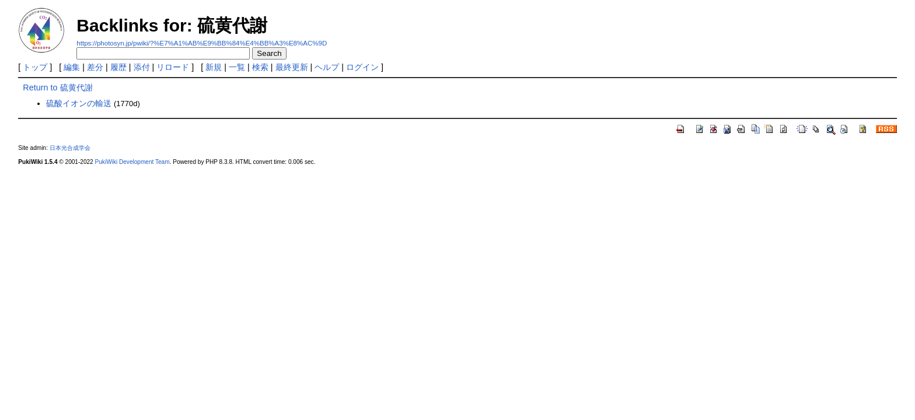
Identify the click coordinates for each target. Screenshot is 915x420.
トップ (35, 67)
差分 (95, 67)
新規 (213, 67)
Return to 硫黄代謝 (57, 87)
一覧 (237, 67)
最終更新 (291, 67)
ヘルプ (327, 67)
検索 (260, 67)
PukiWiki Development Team (132, 162)
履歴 (118, 67)
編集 (72, 67)
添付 (142, 67)
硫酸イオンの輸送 (78, 103)
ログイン (362, 67)
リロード (172, 67)
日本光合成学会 (70, 148)
